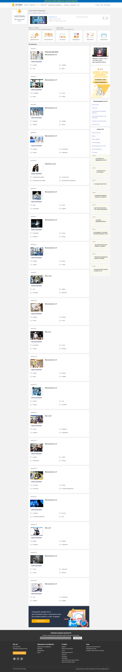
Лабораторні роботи (67, 652)
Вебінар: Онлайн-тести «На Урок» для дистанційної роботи (99, 60)
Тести (38, 5)
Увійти (19, 21)
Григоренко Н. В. (53, 17)
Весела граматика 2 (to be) (99, 146)
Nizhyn (93, 136)
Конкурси (66, 5)
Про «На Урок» (17, 646)
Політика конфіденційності (102, 668)
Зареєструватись (20, 16)
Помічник (44, 5)
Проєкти (64, 654)
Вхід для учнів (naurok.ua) (93, 646)
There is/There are (96, 132)
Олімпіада (73, 5)
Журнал (26, 5)
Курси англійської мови (68, 662)
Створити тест (40, 621)
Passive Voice (95, 104)
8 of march (94, 152)
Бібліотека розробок (67, 648)
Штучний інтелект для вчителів (70, 660)
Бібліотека (32, 5)
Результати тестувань (46, 29)
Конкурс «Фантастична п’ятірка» (95, 650)
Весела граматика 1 (97, 149)
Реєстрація (107, 5)
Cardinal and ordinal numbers (99, 121)
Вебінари (39, 648)
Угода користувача (80, 668)
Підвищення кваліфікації (55, 5)
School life (94, 108)
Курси (38, 652)
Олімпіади (64, 658)
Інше (78, 5)
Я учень (98, 5)
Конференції (40, 650)
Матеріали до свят (91, 648)
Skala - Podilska (96, 139)
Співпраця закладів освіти (20, 648)
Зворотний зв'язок (19, 653)
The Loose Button (96, 142)
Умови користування (90, 668)
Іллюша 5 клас (95, 124)
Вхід (102, 5)
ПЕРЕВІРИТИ (77, 638)
